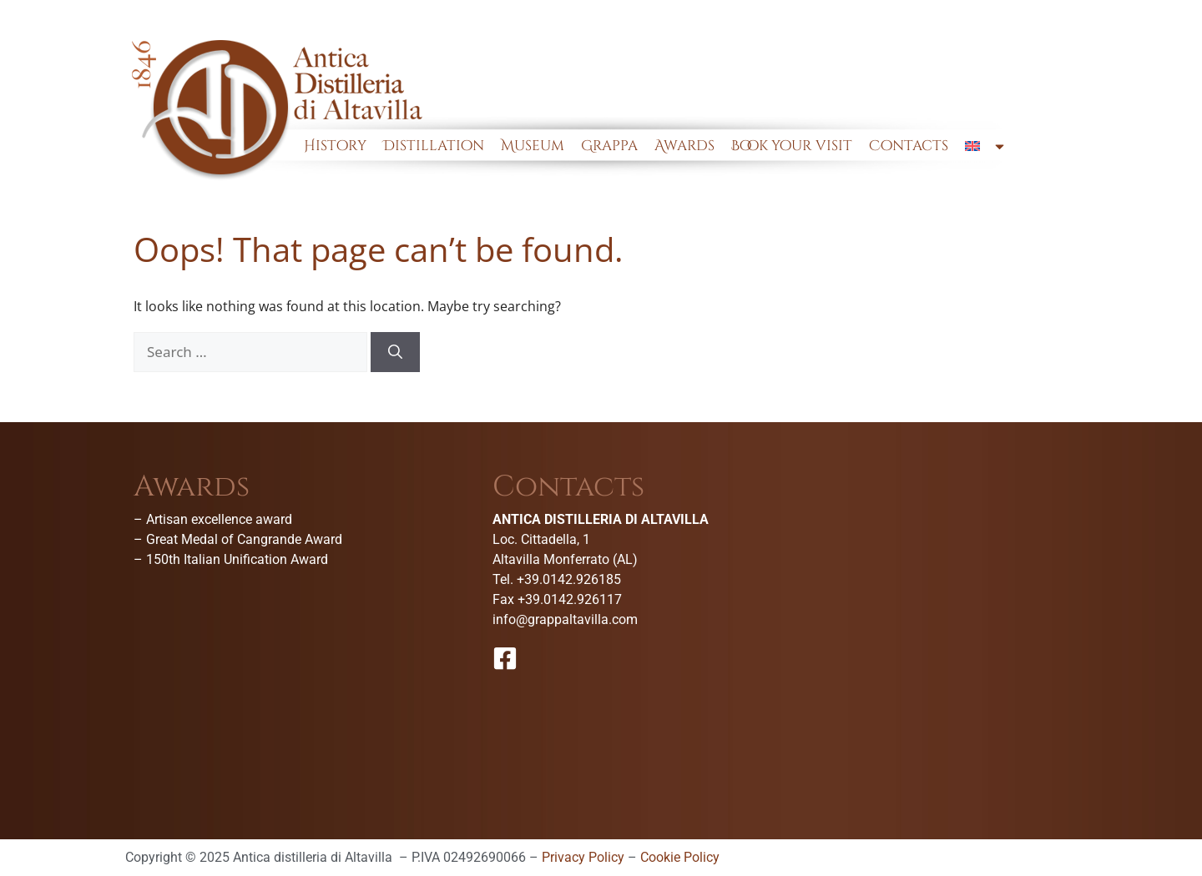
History (335, 145)
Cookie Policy (680, 857)
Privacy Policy (583, 857)
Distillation (433, 145)
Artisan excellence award (219, 519)
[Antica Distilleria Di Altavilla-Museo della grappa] (959, 597)
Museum (532, 145)
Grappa (609, 145)
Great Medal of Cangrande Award (244, 539)
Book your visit (791, 145)
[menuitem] (986, 146)
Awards (684, 145)
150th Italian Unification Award (237, 559)
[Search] (395, 352)
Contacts (908, 145)
